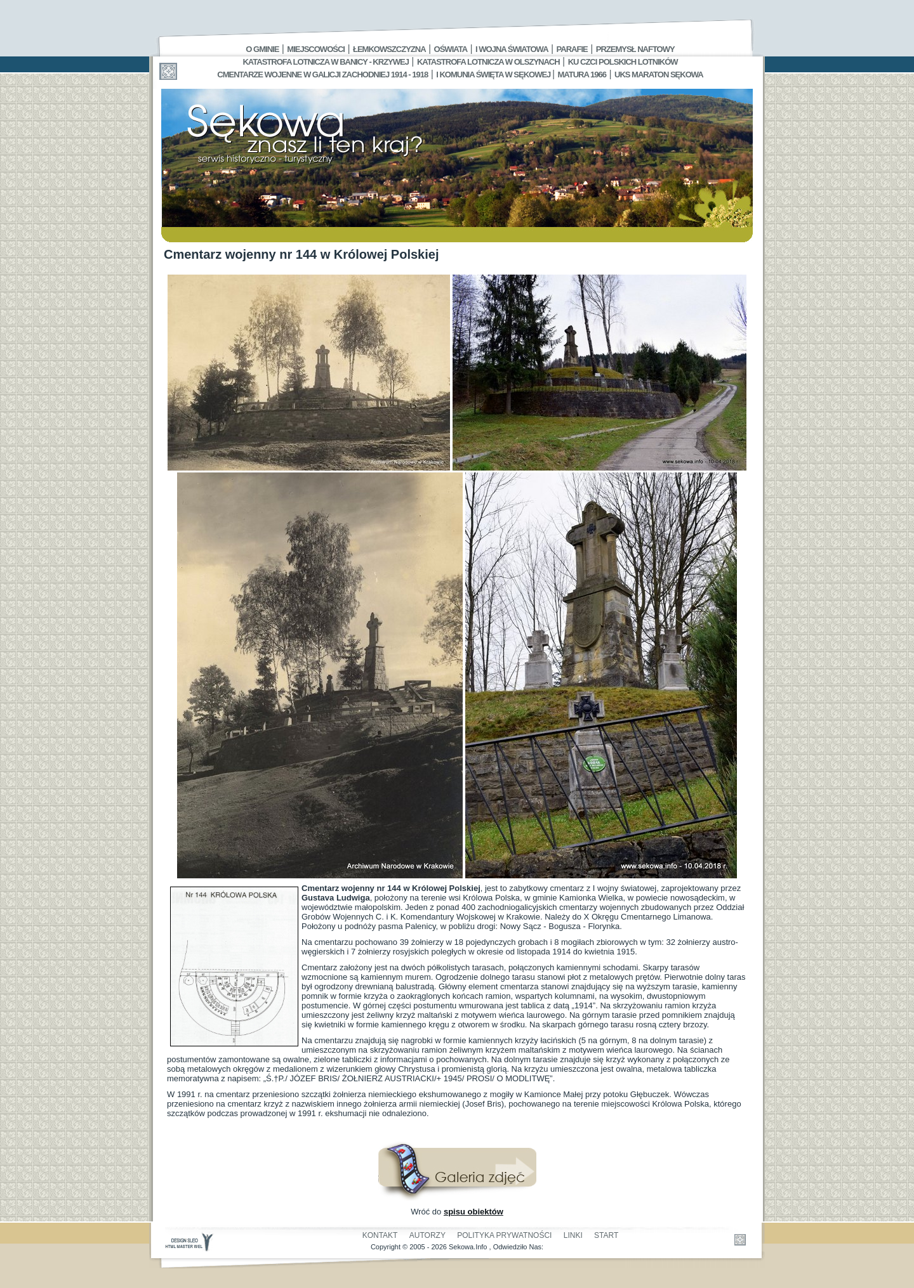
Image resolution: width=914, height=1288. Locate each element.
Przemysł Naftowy (635, 49)
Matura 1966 (582, 74)
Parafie (572, 49)
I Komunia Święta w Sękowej (494, 74)
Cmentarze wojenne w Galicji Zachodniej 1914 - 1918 (322, 74)
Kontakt (380, 1235)
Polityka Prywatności (504, 1235)
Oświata (450, 49)
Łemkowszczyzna (389, 49)
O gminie (262, 49)
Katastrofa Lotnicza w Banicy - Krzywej (325, 62)
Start (606, 1235)
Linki (573, 1235)
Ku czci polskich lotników (623, 62)
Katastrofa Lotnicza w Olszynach (488, 62)
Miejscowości (316, 49)
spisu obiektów (473, 1211)
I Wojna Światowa (511, 49)
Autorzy (427, 1235)
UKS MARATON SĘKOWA (658, 74)
